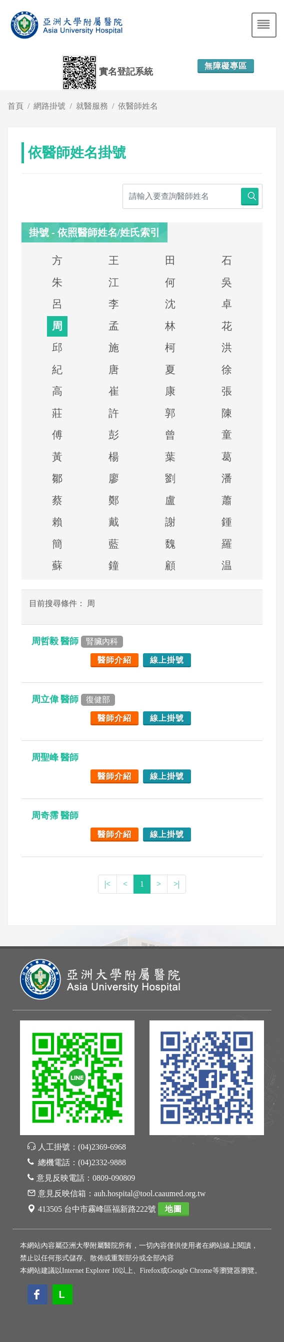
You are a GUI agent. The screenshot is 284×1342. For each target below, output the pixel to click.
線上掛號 (167, 660)
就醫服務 (92, 106)
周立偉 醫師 (73, 699)
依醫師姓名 (138, 106)
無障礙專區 (225, 66)
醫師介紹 (115, 660)
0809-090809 (113, 1178)
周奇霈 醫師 (56, 816)
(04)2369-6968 (102, 1147)
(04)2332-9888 (102, 1162)
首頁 (16, 106)
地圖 (173, 1209)
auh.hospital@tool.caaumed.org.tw (150, 1193)
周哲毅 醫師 (77, 641)
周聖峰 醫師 (56, 757)
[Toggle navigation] (264, 25)
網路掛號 (50, 106)
